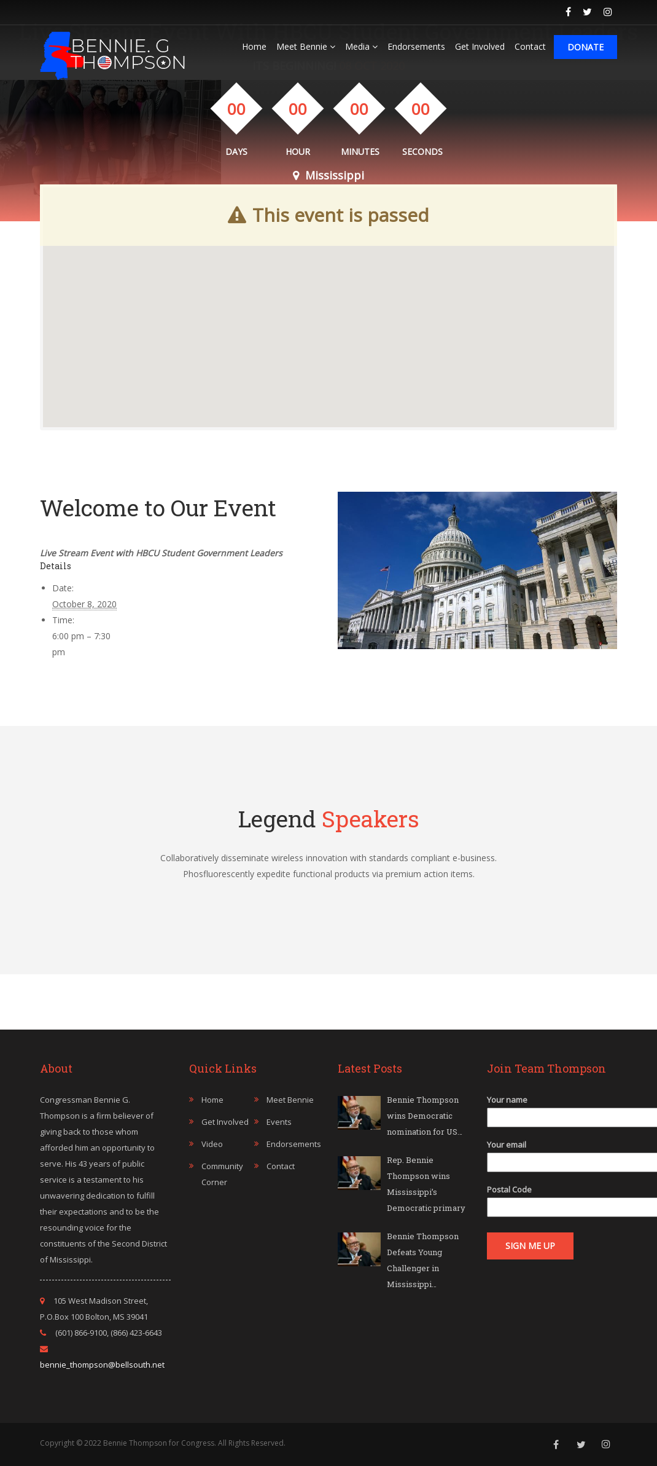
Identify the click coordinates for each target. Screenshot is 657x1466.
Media (361, 46)
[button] (328, 296)
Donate (585, 47)
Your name (552, 1108)
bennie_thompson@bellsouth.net (102, 1364)
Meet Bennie (305, 46)
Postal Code (552, 1198)
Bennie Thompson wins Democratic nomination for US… (424, 1115)
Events (279, 1121)
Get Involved (480, 46)
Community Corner (222, 1174)
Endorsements (416, 46)
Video (212, 1143)
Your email (552, 1153)
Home (254, 46)
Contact (530, 46)
